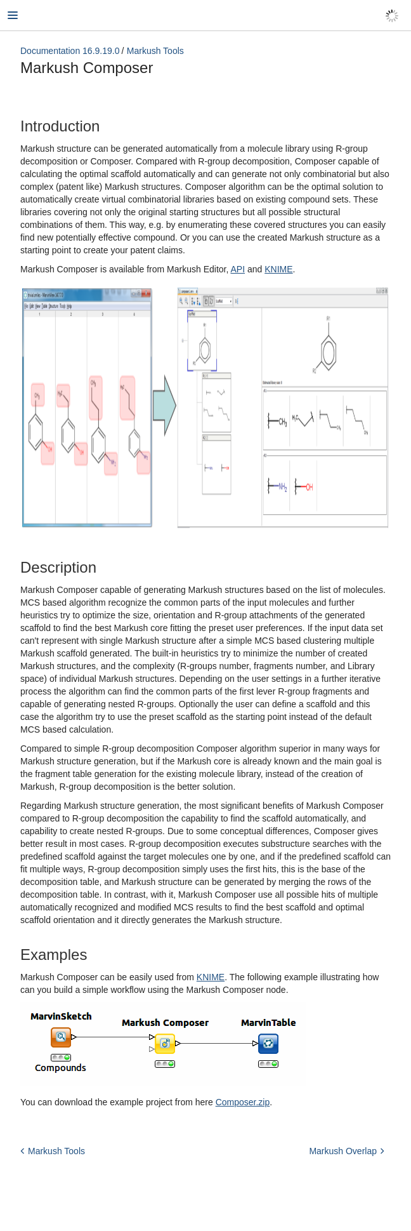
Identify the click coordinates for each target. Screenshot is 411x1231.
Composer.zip (243, 1102)
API (237, 269)
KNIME (278, 269)
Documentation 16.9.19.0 (69, 51)
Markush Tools (155, 51)
